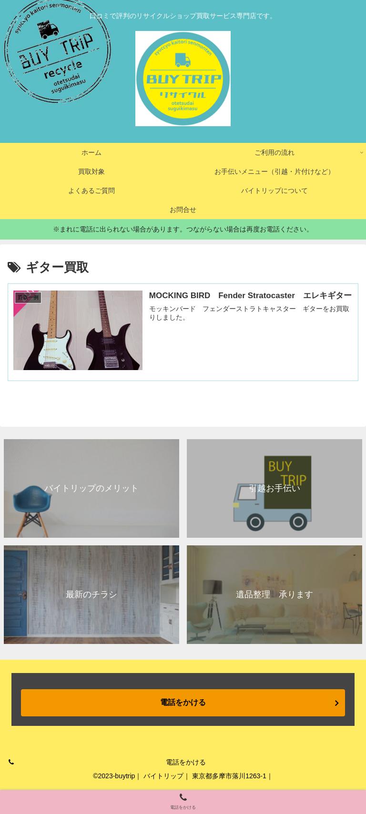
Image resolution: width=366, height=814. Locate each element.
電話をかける (183, 702)
